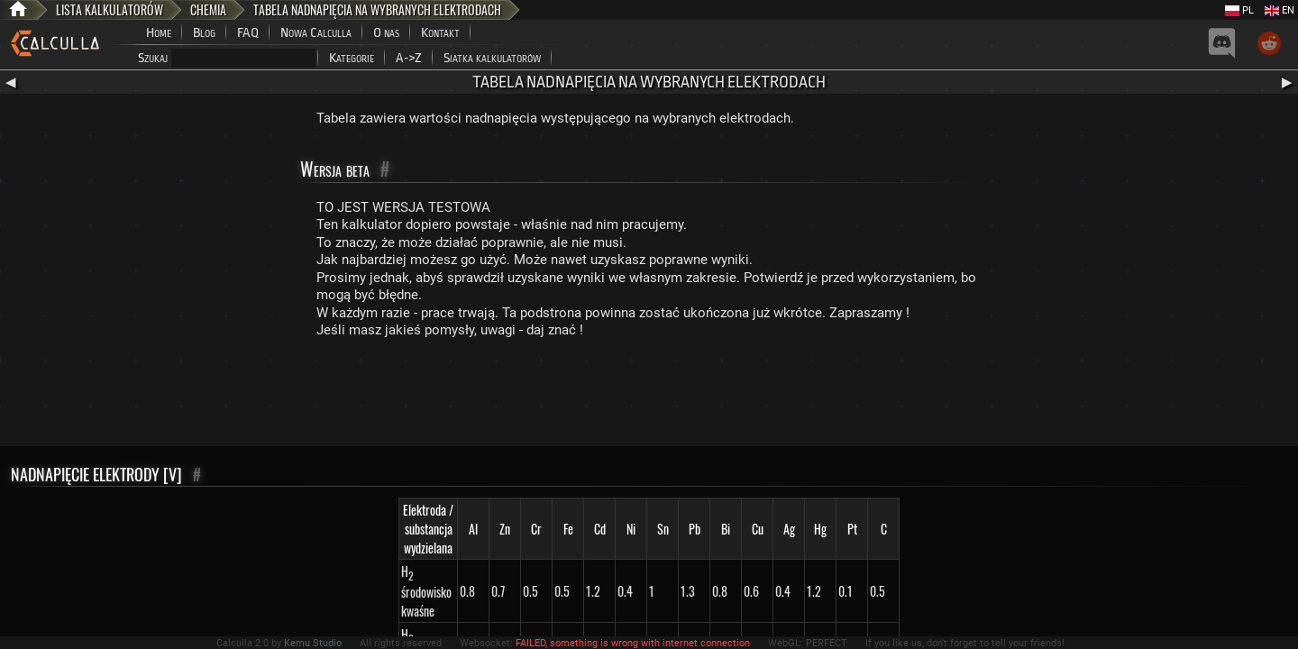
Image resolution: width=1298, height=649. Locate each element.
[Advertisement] (649, 396)
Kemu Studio (313, 643)
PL (1239, 10)
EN (1279, 10)
